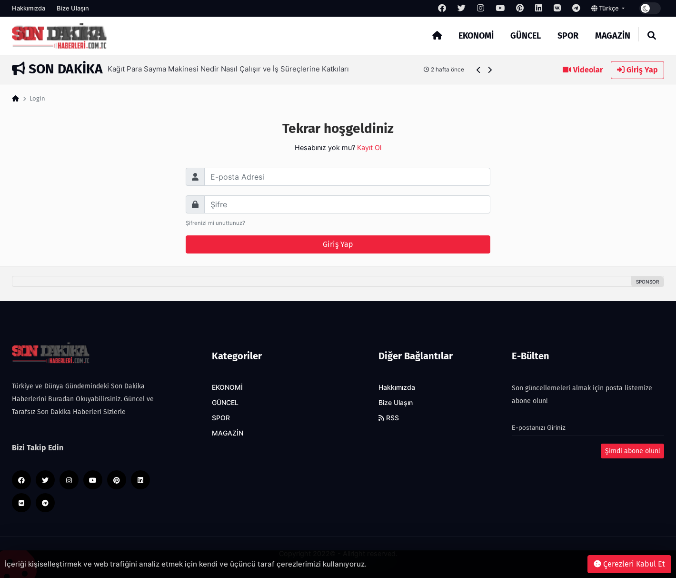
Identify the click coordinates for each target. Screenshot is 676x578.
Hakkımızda (28, 8)
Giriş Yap (637, 69)
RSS (388, 418)
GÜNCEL (525, 35)
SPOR (567, 35)
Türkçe (605, 8)
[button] (479, 70)
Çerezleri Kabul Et (629, 563)
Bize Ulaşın (73, 8)
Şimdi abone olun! (632, 451)
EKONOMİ (476, 35)
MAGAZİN (612, 35)
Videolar (583, 69)
